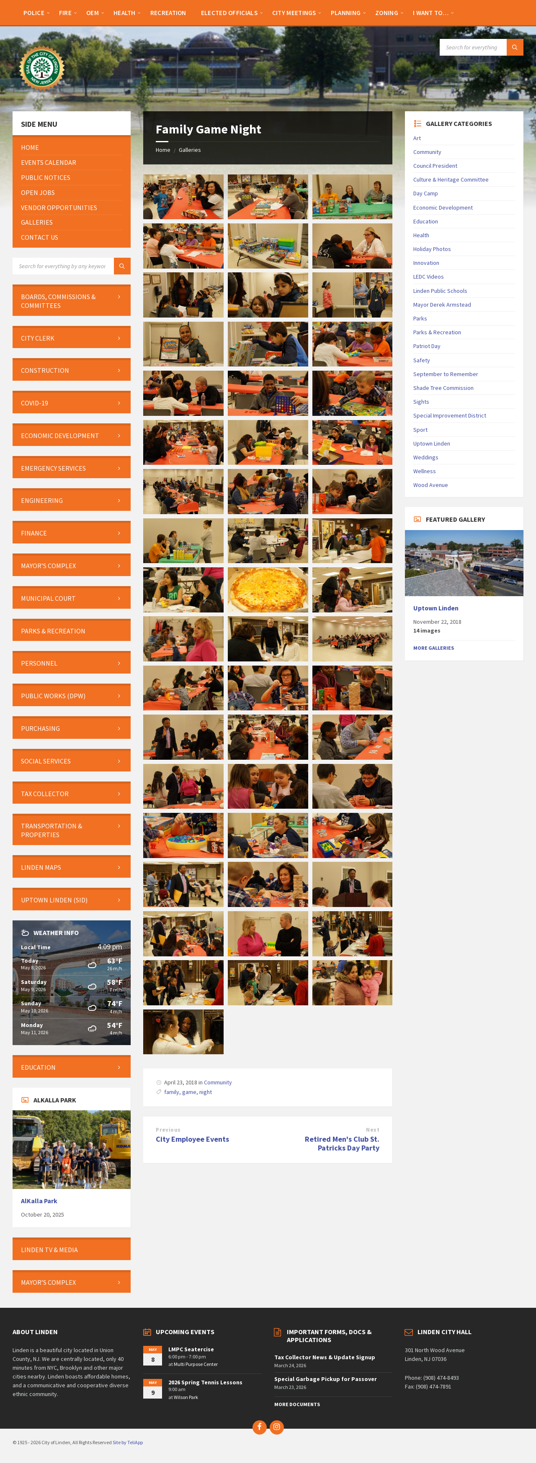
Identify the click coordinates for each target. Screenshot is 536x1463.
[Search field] (481, 47)
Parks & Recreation (437, 332)
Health (421, 235)
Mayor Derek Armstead (442, 304)
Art (417, 138)
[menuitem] (34, 12)
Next (372, 1129)
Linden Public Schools (440, 291)
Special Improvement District (449, 415)
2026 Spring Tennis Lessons (205, 1382)
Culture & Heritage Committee (451, 179)
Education (425, 221)
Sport (420, 429)
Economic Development (443, 207)
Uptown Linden (431, 443)
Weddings (425, 457)
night (205, 1092)
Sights (421, 401)
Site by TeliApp (128, 1442)
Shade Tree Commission (443, 388)
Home (163, 150)
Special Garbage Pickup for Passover (325, 1379)
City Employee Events (192, 1139)
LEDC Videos (428, 276)
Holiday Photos (432, 249)
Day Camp (425, 193)
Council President (435, 165)
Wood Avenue (430, 485)
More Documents (297, 1404)
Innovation (426, 262)
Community (218, 1082)
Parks (420, 318)
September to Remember (445, 374)
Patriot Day (427, 346)
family (171, 1092)
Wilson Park (186, 1397)
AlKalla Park (39, 1201)
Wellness (424, 471)
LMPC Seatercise (191, 1349)
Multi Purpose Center (196, 1364)
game (189, 1092)
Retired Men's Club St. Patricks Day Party (342, 1143)
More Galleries (433, 648)
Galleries (190, 150)
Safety (421, 360)
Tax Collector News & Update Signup (324, 1357)
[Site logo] (42, 95)
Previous (168, 1129)
